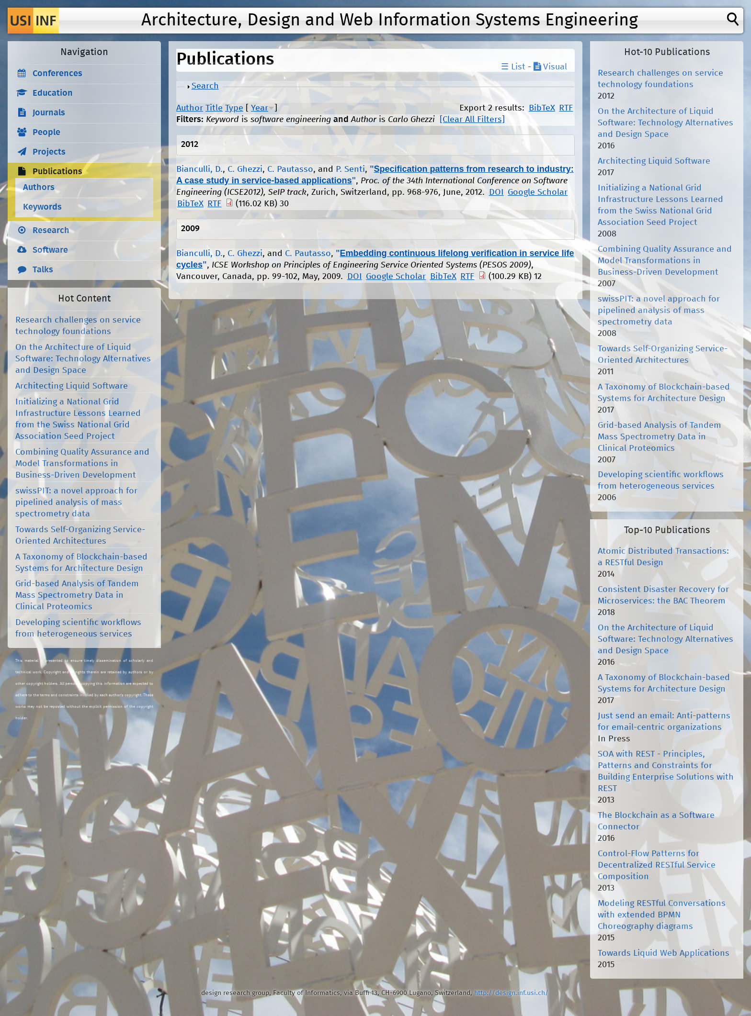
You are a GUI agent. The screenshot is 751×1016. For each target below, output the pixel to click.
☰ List (513, 67)
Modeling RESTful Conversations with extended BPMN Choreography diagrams (662, 915)
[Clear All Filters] (472, 119)
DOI (496, 192)
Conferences (57, 73)
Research (51, 230)
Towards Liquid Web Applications (663, 953)
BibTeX (542, 108)
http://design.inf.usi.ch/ (511, 993)
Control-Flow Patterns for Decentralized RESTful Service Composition (657, 865)
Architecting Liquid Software (71, 386)
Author (189, 108)
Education (53, 93)
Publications (57, 171)
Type (234, 108)
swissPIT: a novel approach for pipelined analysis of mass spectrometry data (76, 502)
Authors (39, 187)
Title (214, 108)
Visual (550, 67)
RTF (566, 108)
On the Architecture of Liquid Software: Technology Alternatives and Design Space (83, 359)
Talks (43, 270)
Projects (49, 152)
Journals (49, 113)
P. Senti (350, 169)
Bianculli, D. (199, 169)
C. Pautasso (290, 169)
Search (205, 86)
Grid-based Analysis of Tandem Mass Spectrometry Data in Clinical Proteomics (77, 595)
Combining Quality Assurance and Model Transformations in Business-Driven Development (82, 464)
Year (259, 108)
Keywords (42, 207)
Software (50, 250)
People (46, 132)
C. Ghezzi (245, 169)
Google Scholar (538, 192)
